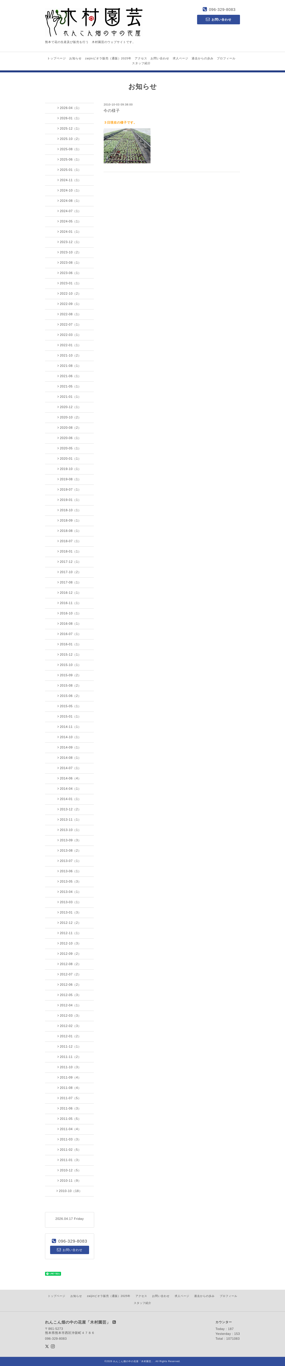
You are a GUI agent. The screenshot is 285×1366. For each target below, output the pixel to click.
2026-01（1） (69, 118)
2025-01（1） (69, 169)
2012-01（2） (69, 1036)
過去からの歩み (202, 58)
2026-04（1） (69, 108)
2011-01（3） (69, 1160)
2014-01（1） (69, 799)
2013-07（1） (69, 861)
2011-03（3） (69, 1139)
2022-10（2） (69, 293)
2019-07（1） (69, 489)
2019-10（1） (69, 469)
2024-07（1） (69, 211)
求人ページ (180, 58)
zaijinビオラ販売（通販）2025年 (108, 58)
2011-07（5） (69, 1098)
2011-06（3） (69, 1108)
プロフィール (226, 58)
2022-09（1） (69, 304)
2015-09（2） (69, 675)
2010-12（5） (69, 1170)
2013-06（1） (69, 871)
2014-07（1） (69, 768)
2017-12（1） (69, 561)
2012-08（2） (69, 964)
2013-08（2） (69, 850)
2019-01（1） (69, 500)
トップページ (56, 58)
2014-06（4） (69, 778)
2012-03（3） (69, 1015)
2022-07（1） (69, 324)
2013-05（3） (69, 881)
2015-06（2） (69, 695)
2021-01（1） (69, 396)
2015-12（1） (69, 654)
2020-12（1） (69, 407)
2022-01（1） (69, 345)
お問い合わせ (159, 58)
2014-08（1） (69, 757)
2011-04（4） (69, 1129)
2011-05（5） (69, 1118)
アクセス (141, 58)
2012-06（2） (69, 984)
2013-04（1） (69, 891)
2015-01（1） (69, 716)
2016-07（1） (69, 634)
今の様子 (112, 110)
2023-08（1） (69, 262)
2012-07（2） (69, 974)
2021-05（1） (69, 386)
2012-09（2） (69, 953)
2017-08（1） (69, 582)
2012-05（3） (69, 995)
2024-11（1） (69, 180)
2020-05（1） (69, 448)
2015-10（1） (69, 665)
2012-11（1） (69, 933)
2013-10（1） (69, 830)
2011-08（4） (69, 1087)
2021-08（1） (69, 365)
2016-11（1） (69, 603)
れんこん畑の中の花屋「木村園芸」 (133, 1361)
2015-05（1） (69, 706)
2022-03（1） (69, 334)
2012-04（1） (69, 1005)
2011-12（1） (69, 1046)
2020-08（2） (69, 427)
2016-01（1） (69, 644)
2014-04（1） (69, 788)
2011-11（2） (69, 1057)
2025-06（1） (69, 159)
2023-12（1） (69, 242)
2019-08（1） (69, 479)
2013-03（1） (69, 902)
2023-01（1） (69, 283)
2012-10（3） (69, 943)
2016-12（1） (69, 592)
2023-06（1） (69, 273)
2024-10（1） (69, 190)
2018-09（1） (69, 520)
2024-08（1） (69, 200)
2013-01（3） (69, 912)
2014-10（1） (69, 737)
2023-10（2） (69, 252)
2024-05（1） (69, 221)
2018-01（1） (69, 551)
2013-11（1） (69, 819)
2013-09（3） (69, 840)
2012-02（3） (69, 1026)
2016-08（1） (69, 623)
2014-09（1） (69, 747)
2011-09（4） (69, 1077)
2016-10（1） (69, 613)
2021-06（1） (69, 376)
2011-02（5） (69, 1149)
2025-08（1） (69, 149)
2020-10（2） (69, 417)
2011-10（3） (69, 1067)
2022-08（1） (69, 314)
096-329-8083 (222, 9)
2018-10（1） (69, 510)
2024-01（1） (69, 231)
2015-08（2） (69, 685)
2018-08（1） (69, 530)
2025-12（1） (69, 128)
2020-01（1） (69, 458)
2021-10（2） (69, 355)
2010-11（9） (69, 1180)
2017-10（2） (69, 572)
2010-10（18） (69, 1191)
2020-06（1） (69, 438)
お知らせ (75, 58)
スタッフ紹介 (141, 63)
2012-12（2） (69, 922)
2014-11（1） (69, 726)
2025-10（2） (69, 139)
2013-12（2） (69, 809)
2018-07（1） (69, 541)
